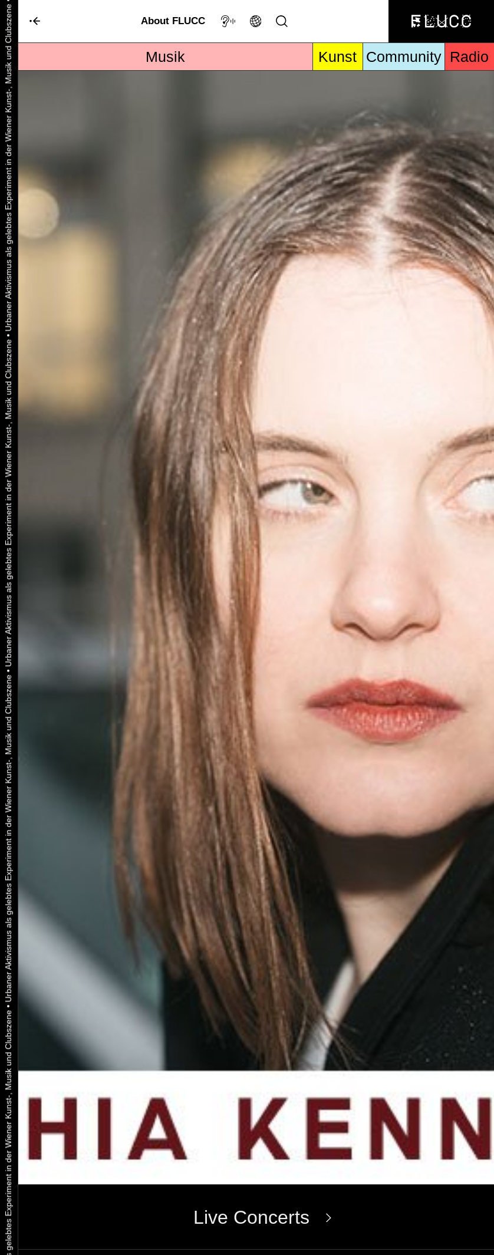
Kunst (337, 56)
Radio (469, 56)
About (173, 21)
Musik (165, 56)
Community (404, 56)
